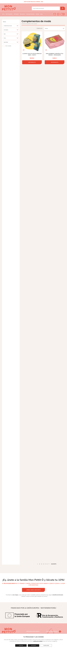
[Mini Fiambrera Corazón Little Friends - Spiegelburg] (54, 48)
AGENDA (37, 14)
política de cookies (37, 641)
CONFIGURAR (46, 645)
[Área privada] (54, 14)
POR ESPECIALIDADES (30, 14)
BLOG (41, 14)
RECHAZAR (33, 645)
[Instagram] (60, 631)
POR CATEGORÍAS (9, 14)
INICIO (3, 14)
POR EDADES (16, 14)
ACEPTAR (21, 645)
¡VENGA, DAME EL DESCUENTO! (33, 590)
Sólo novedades (8, 45)
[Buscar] (62, 8)
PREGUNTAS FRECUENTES (32, 631)
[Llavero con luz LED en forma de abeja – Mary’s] (32, 48)
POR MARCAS (22, 14)
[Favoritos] (58, 14)
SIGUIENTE (53, 564)
